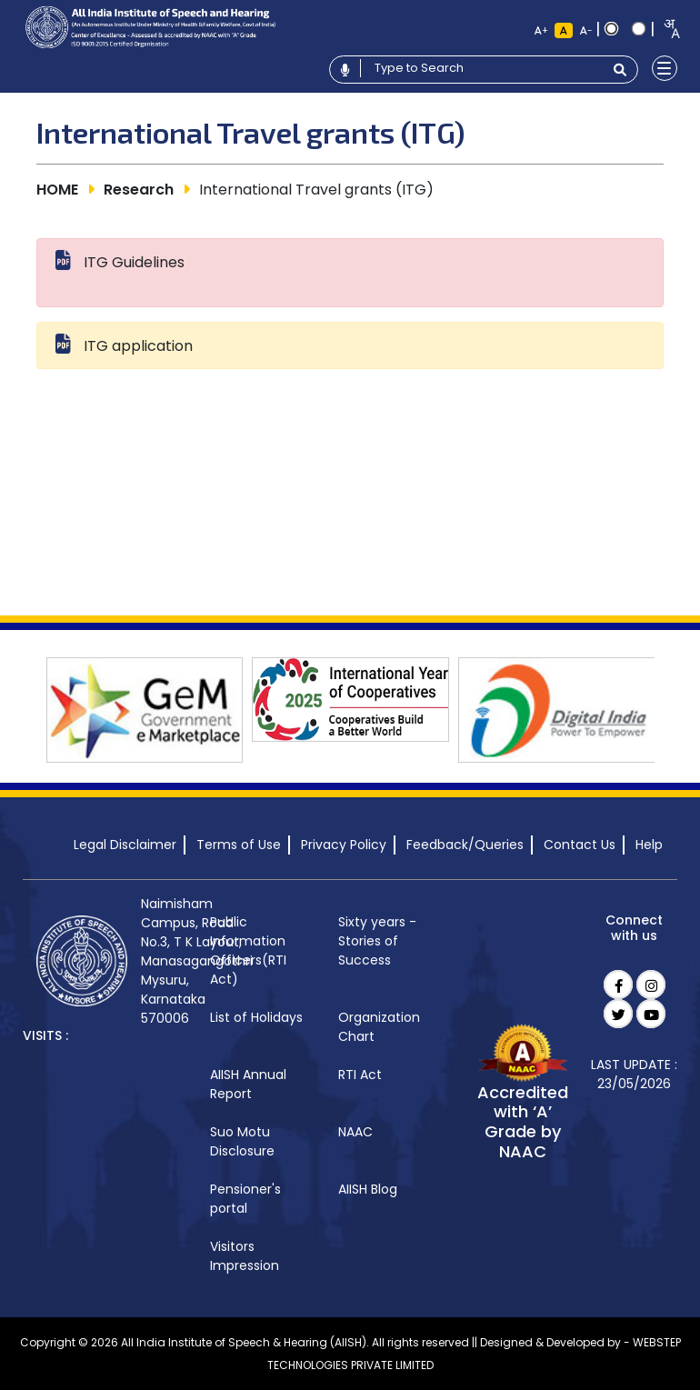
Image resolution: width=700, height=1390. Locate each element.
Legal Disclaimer (125, 844)
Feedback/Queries (465, 844)
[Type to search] (481, 68)
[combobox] (666, 28)
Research (139, 189)
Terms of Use (238, 844)
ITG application (138, 345)
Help (649, 844)
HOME (57, 189)
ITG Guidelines (134, 262)
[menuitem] (258, 951)
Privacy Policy (343, 844)
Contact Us (579, 844)
